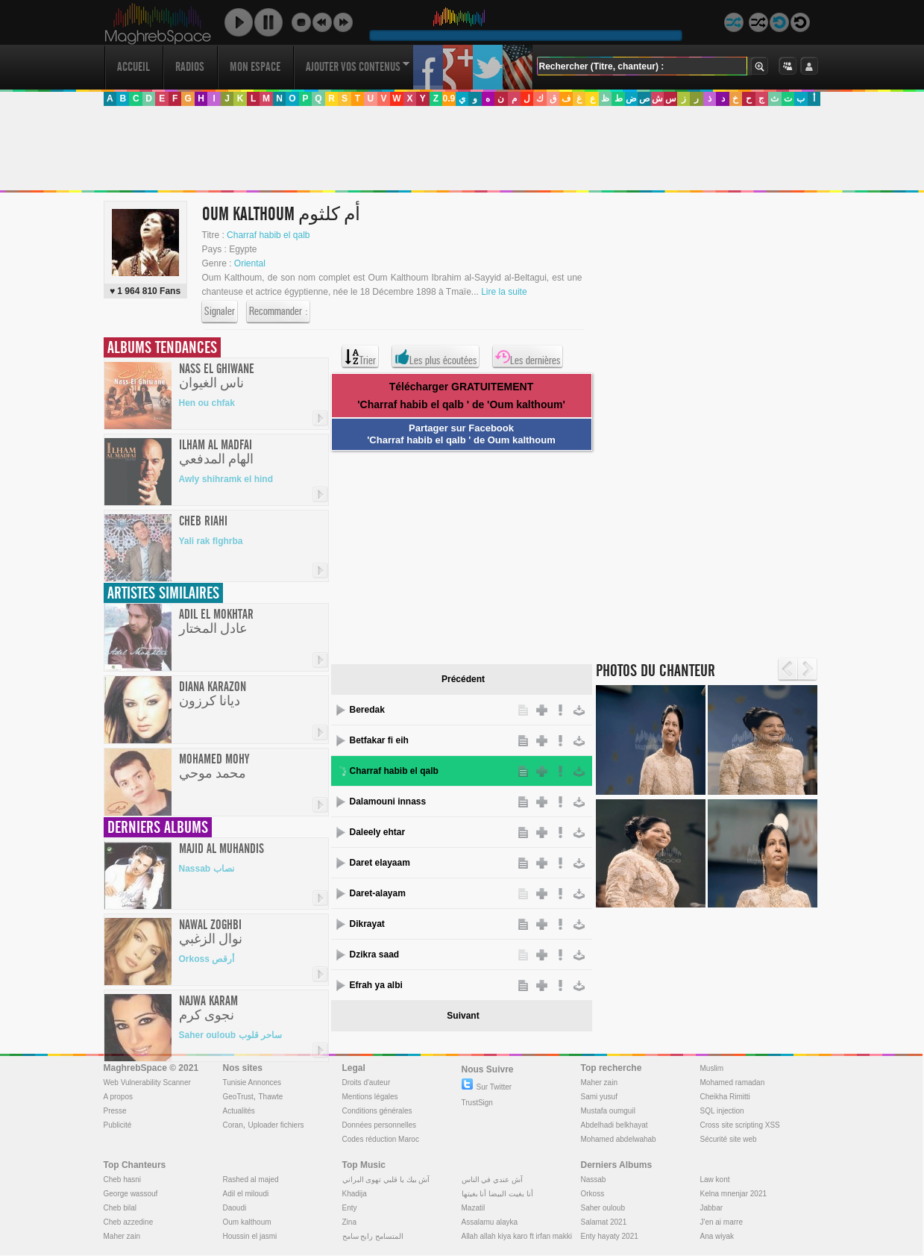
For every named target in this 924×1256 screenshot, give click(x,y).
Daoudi (235, 1208)
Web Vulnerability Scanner (147, 1082)
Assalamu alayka (490, 1222)
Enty (349, 1208)
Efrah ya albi (376, 985)
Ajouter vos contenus (358, 67)
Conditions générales (377, 1111)
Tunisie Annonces (252, 1082)
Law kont (715, 1179)
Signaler (219, 312)
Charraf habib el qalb (268, 235)
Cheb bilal (120, 1208)
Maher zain (599, 1082)
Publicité (118, 1125)
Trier (360, 357)
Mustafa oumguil (608, 1111)
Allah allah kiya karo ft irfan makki (517, 1236)
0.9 (448, 98)
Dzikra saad (375, 954)
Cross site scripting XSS (740, 1125)
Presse (115, 1111)
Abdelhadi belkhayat (614, 1125)
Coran (233, 1125)
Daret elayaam (380, 862)
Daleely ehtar (378, 832)
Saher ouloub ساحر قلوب (230, 1035)
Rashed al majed (251, 1179)
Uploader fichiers (276, 1125)
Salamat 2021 (604, 1222)
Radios (189, 67)
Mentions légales (370, 1097)
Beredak (367, 709)
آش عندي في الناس (492, 1179)
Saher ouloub (603, 1208)
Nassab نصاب (206, 868)
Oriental (249, 263)
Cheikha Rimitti (725, 1097)
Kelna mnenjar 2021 (733, 1194)
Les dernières (527, 357)
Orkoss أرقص (207, 959)
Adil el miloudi (246, 1194)
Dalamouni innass (388, 801)
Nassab (593, 1179)
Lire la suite (504, 292)
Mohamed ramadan (732, 1082)
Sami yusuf (599, 1097)
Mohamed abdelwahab (618, 1139)
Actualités (239, 1111)
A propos (118, 1097)
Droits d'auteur (366, 1082)
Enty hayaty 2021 (609, 1236)
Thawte (270, 1097)
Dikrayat (367, 924)
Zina (349, 1222)
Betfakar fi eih (379, 740)
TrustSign (477, 1103)
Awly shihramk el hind (226, 479)
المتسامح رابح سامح (373, 1236)
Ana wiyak (717, 1236)
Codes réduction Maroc (380, 1139)
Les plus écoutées (436, 357)
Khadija (354, 1194)
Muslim (712, 1068)
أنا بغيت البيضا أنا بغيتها (497, 1194)
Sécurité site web (728, 1139)
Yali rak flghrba (211, 541)
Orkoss (593, 1194)
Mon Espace (255, 67)
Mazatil (473, 1208)
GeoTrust (238, 1097)
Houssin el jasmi (250, 1236)
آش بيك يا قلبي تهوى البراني (386, 1179)
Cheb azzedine (129, 1222)
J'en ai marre (722, 1222)
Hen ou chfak (207, 403)
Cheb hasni (123, 1179)
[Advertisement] (461, 148)
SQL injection (722, 1111)
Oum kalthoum (247, 1222)
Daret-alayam (378, 893)
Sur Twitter (487, 1087)
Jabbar (711, 1208)
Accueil (133, 67)
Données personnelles (379, 1125)
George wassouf (131, 1194)
